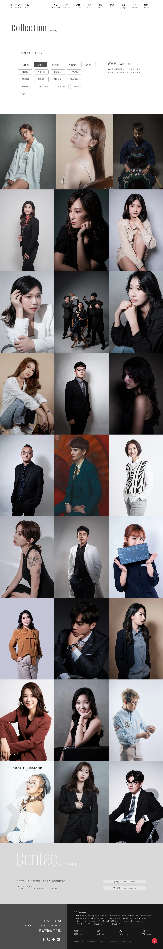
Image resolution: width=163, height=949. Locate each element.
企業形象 (41, 72)
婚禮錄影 (77, 86)
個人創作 (61, 86)
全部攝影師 (25, 52)
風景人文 (57, 79)
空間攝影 (25, 72)
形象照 (40, 65)
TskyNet (132, 941)
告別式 (24, 94)
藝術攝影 (41, 79)
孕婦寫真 (25, 86)
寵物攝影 (74, 79)
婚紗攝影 (57, 72)
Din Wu (38, 52)
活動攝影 (25, 79)
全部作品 (25, 65)
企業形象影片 (43, 86)
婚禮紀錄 (74, 72)
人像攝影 (72, 65)
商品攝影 (56, 65)
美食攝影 (88, 65)
